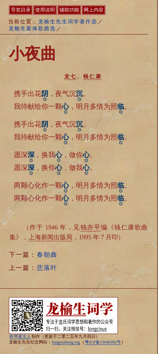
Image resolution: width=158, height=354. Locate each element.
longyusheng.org (66, 342)
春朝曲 (47, 254)
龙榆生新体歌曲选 (32, 28)
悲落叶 (47, 267)
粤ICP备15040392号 (103, 342)
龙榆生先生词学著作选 (67, 21)
